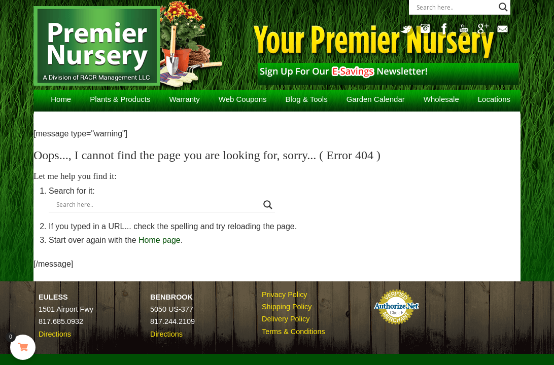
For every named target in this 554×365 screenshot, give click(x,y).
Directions (55, 334)
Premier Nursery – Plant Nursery (114, 47)
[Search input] (455, 7)
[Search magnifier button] (503, 7)
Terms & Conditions (293, 331)
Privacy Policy (284, 294)
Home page (170, 240)
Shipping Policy (286, 307)
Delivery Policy (285, 319)
